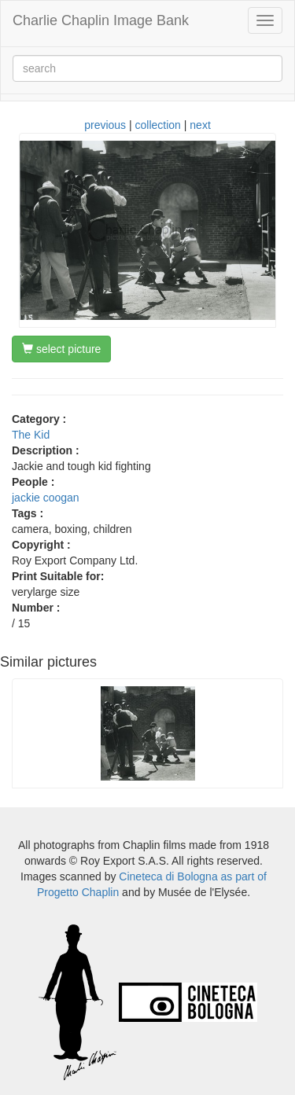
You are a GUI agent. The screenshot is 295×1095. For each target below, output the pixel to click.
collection (158, 125)
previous (105, 125)
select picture (61, 349)
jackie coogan (45, 497)
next (200, 125)
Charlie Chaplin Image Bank (101, 20)
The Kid (31, 434)
